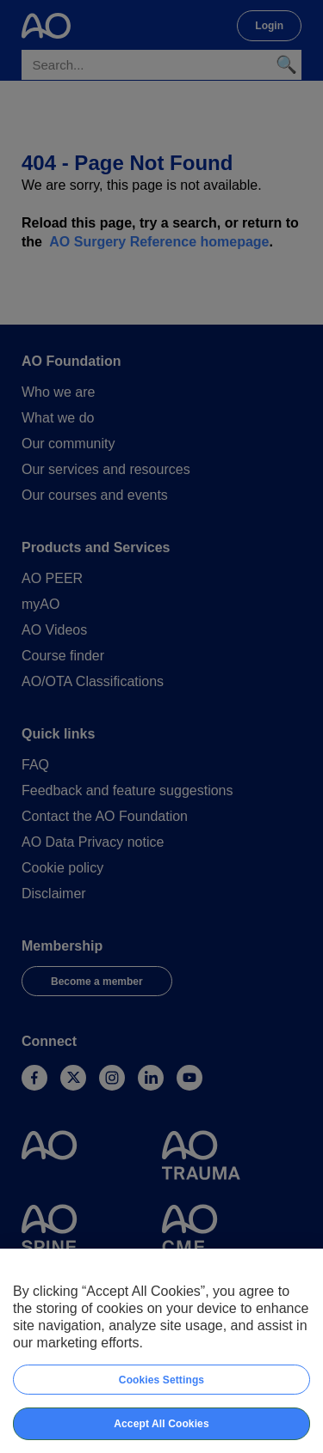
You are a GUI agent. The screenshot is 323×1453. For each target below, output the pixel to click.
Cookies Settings (161, 1380)
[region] (161, 1351)
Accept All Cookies (161, 1424)
